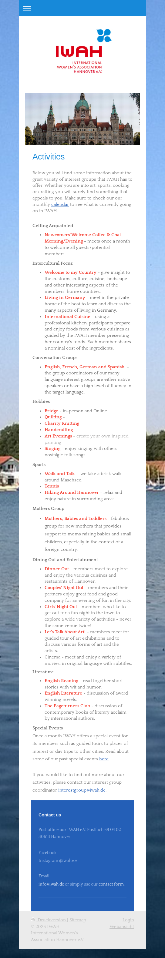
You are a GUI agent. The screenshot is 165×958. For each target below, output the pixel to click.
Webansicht (121, 926)
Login (128, 920)
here (104, 759)
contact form (111, 884)
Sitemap (77, 920)
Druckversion (49, 920)
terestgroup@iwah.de (84, 790)
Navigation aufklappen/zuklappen (82, 8)
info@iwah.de (51, 884)
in (60, 790)
